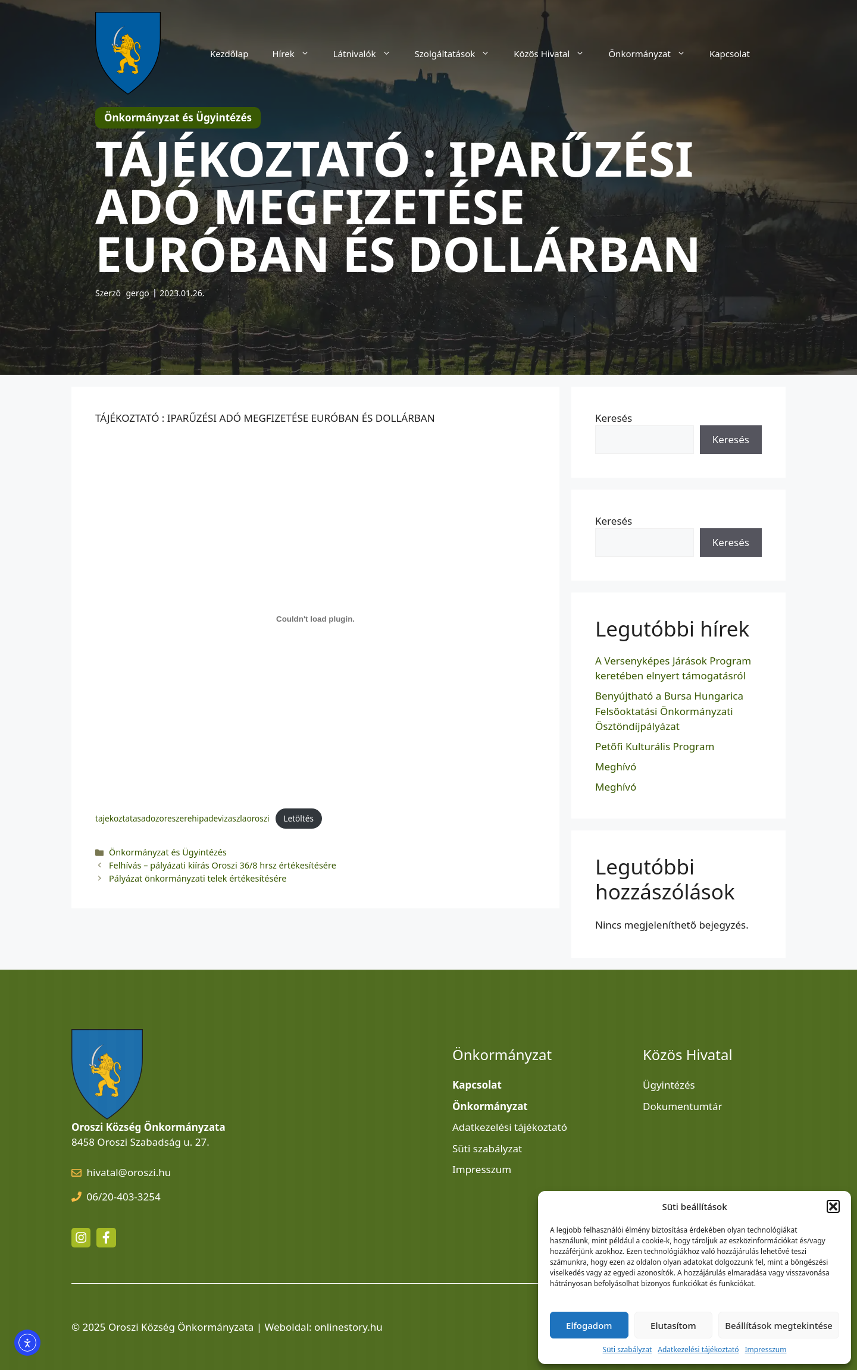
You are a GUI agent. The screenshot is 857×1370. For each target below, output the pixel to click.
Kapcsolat (729, 53)
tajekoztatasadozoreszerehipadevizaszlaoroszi (182, 818)
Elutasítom (673, 1325)
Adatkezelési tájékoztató (698, 1349)
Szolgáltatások (458, 53)
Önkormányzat (653, 53)
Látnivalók (368, 53)
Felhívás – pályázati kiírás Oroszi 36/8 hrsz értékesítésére (222, 865)
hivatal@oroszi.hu (129, 1172)
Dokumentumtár (682, 1106)
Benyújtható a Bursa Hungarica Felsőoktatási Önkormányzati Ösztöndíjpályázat (669, 711)
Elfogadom (589, 1325)
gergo (137, 293)
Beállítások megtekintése (779, 1325)
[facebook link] (105, 1237)
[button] (833, 1206)
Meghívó (615, 766)
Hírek (296, 53)
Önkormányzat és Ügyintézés (168, 852)
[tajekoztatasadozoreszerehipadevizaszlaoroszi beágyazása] (315, 619)
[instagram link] (80, 1237)
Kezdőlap (229, 53)
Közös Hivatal (555, 53)
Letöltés (298, 818)
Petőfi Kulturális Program (654, 746)
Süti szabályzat (627, 1349)
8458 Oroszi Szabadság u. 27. (140, 1142)
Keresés (613, 418)
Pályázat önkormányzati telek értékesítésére (197, 878)
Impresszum (765, 1349)
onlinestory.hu (348, 1327)
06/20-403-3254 (124, 1196)
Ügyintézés (669, 1085)
